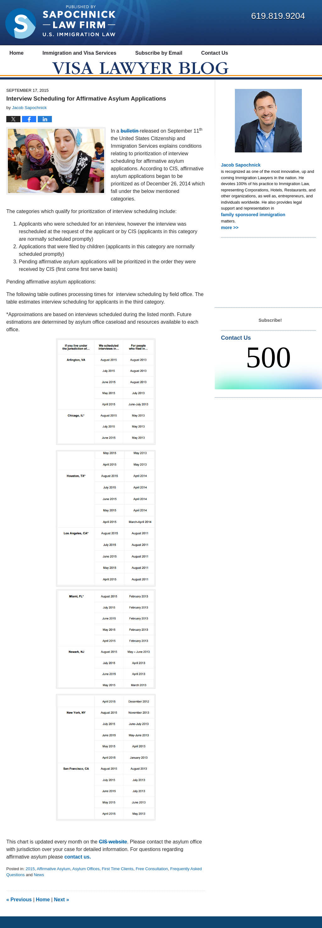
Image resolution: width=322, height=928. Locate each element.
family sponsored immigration (250, 225)
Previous (19, 911)
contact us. (78, 868)
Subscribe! (270, 329)
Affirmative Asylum (53, 880)
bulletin (130, 142)
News (39, 886)
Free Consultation (152, 880)
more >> (229, 237)
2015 (30, 880)
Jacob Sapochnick (239, 176)
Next (61, 911)
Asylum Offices (85, 880)
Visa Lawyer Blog (60, 22)
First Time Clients (117, 880)
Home (43, 911)
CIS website (113, 853)
